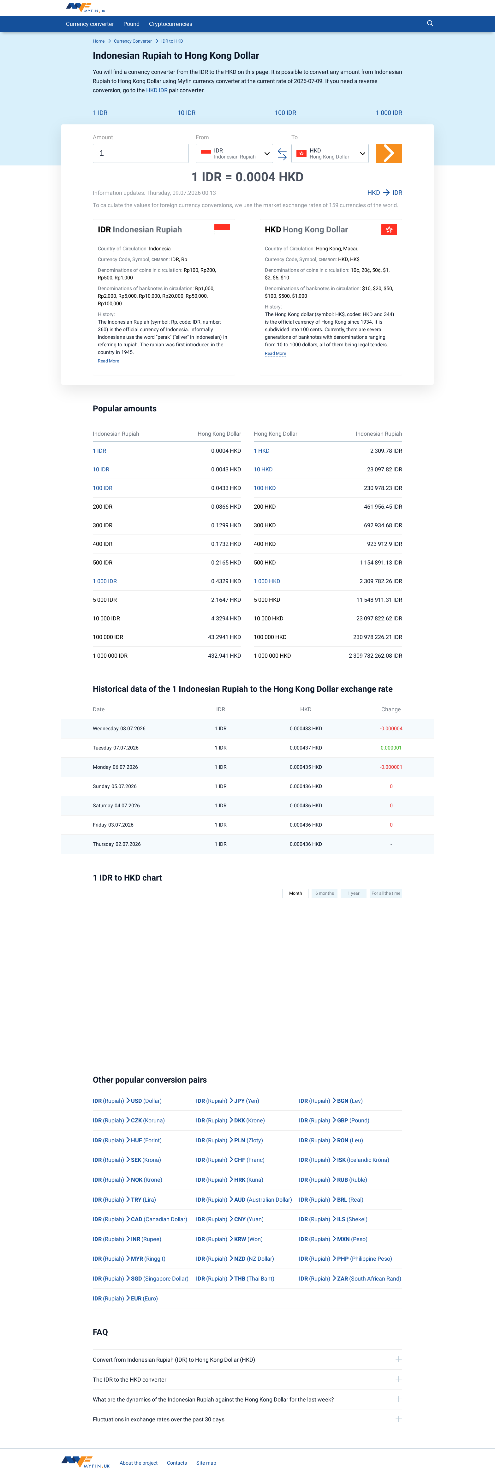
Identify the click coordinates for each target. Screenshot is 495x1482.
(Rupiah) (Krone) (230, 1120)
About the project (139, 1463)
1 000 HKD (267, 581)
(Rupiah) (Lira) (124, 1199)
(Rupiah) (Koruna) (129, 1120)
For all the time (386, 893)
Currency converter (90, 24)
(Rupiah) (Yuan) (230, 1219)
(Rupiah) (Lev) (331, 1100)
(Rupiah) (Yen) (227, 1100)
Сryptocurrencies (170, 24)
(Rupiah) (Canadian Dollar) (140, 1219)
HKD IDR (157, 90)
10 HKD (263, 469)
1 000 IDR (389, 113)
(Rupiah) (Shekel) (333, 1219)
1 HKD (262, 451)
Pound (131, 24)
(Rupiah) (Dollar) (127, 1100)
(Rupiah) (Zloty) (229, 1140)
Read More (108, 360)
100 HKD (265, 488)
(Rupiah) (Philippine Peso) (345, 1258)
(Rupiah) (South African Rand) (350, 1278)
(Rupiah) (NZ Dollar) (235, 1258)
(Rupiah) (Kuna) (229, 1179)
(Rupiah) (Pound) (334, 1120)
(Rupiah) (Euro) (125, 1298)
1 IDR (100, 113)
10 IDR (186, 113)
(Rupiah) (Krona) (127, 1159)
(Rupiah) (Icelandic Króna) (344, 1159)
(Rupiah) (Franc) (230, 1159)
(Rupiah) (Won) (229, 1239)
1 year (354, 893)
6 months (324, 893)
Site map (206, 1463)
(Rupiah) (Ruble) (333, 1179)
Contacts (177, 1463)
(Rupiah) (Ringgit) (129, 1258)
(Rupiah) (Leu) (331, 1140)
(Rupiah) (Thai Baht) (235, 1278)
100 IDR (285, 113)
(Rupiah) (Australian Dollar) (244, 1199)
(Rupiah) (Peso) (333, 1239)
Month (295, 893)
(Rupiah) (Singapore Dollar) (140, 1278)
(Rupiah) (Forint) (127, 1140)
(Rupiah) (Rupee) (127, 1239)
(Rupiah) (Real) (331, 1199)
